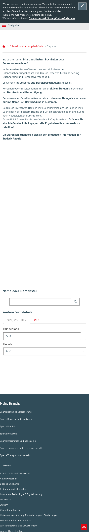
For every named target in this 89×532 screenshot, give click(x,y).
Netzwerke (5, 499)
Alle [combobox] (8, 336)
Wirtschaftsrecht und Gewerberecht (18, 526)
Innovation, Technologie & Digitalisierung (21, 494)
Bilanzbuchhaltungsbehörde (26, 46)
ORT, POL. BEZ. (17, 320)
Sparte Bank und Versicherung (16, 412)
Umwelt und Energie (10, 510)
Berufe (8, 344)
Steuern (4, 505)
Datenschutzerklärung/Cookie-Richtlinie (52, 18)
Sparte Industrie (8, 434)
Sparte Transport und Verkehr (15, 455)
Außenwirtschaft (8, 479)
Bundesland (11, 329)
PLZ (36, 320)
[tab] (17, 321)
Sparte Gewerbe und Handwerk (16, 419)
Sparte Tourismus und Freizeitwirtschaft (21, 448)
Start (5, 46)
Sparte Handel (7, 426)
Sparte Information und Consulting (18, 441)
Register (52, 46)
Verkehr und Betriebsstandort (15, 520)
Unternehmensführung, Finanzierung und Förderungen (28, 515)
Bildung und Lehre (9, 484)
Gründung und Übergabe (13, 489)
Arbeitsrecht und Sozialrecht (15, 473)
